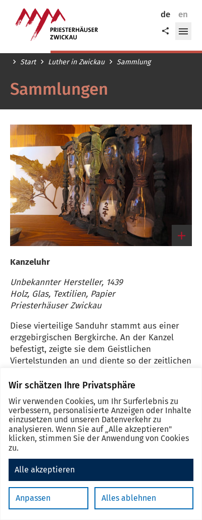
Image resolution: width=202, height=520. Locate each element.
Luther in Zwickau (76, 62)
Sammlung (133, 62)
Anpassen (33, 498)
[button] (183, 31)
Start (28, 62)
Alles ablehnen (129, 498)
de (165, 14)
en (183, 14)
